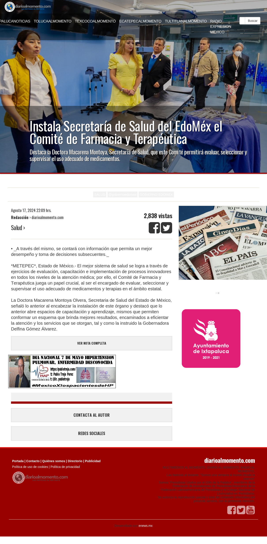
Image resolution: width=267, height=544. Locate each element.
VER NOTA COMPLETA (91, 343)
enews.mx (145, 525)
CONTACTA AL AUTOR (91, 415)
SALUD (99, 194)
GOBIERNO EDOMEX (156, 194)
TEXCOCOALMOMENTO (95, 21)
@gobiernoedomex (123, 194)
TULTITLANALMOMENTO (186, 21)
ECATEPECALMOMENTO (140, 21)
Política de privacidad (65, 467)
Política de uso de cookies (30, 467)
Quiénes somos (53, 461)
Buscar (253, 21)
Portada (18, 461)
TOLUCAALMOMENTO (52, 21)
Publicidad (93, 461)
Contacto (33, 461)
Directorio (75, 461)
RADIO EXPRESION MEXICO (220, 26)
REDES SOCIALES (91, 433)
